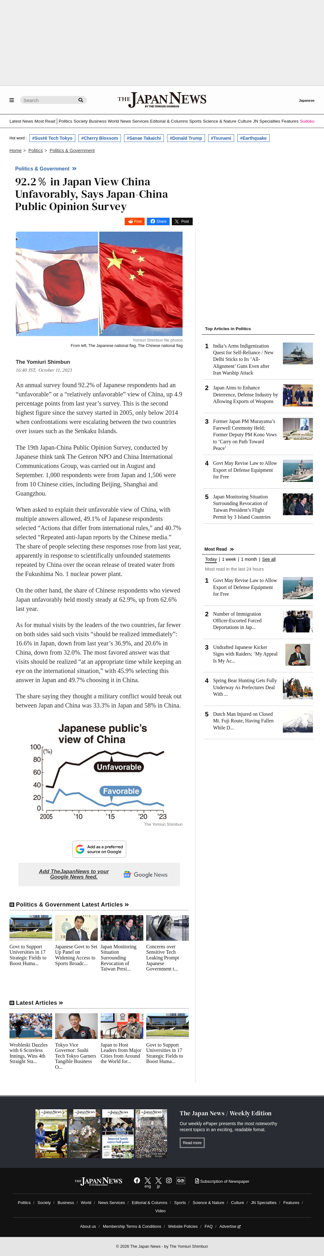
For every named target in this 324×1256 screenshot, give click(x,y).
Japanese (307, 100)
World (113, 121)
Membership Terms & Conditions (132, 1226)
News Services (134, 121)
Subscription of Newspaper (222, 1181)
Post (138, 221)
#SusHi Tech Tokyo (52, 138)
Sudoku (307, 121)
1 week (229, 559)
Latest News (21, 121)
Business (97, 121)
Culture (245, 121)
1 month (249, 559)
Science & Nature (219, 121)
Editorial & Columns (169, 121)
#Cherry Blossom (99, 138)
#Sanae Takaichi (144, 138)
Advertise (230, 1226)
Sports (195, 121)
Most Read (44, 121)
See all (269, 559)
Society (80, 121)
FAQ (209, 1226)
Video (160, 1210)
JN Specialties (266, 121)
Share (161, 221)
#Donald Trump (186, 138)
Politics (65, 121)
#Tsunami (221, 138)
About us (88, 1226)
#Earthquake (253, 138)
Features (290, 121)
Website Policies (183, 1226)
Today (211, 559)
